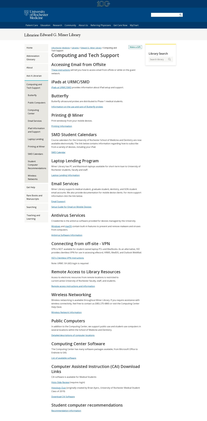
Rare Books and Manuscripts (34, 197)
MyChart (135, 25)
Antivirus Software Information (66, 235)
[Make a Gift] (135, 47)
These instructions (60, 70)
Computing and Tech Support (34, 86)
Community (70, 25)
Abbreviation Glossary (33, 57)
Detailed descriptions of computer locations (73, 335)
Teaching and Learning (33, 217)
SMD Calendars (35, 154)
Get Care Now (120, 25)
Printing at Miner (36, 146)
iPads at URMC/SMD (61, 87)
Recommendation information (66, 410)
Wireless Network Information (66, 312)
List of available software (63, 358)
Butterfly (32, 95)
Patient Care (32, 25)
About (30, 67)
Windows (55, 226)
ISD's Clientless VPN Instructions (67, 257)
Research (57, 25)
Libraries (31, 35)
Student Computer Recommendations (37, 165)
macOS (68, 226)
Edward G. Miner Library (60, 34)
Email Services (35, 120)
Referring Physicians (100, 25)
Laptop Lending (36, 139)
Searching (31, 207)
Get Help (31, 187)
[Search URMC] (180, 15)
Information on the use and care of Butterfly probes (77, 106)
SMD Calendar (58, 152)
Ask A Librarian (34, 75)
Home (29, 47)
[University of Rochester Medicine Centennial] (103, 4)
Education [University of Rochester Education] (45, 25)
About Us (83, 25)
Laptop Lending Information (65, 175)
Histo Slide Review (60, 382)
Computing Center (33, 112)
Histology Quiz (58, 387)
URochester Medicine (60, 48)
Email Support (58, 201)
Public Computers (36, 102)
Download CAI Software (63, 396)
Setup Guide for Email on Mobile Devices (71, 206)
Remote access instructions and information (73, 286)
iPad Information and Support (36, 130)
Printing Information (61, 126)
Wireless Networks (33, 177)
